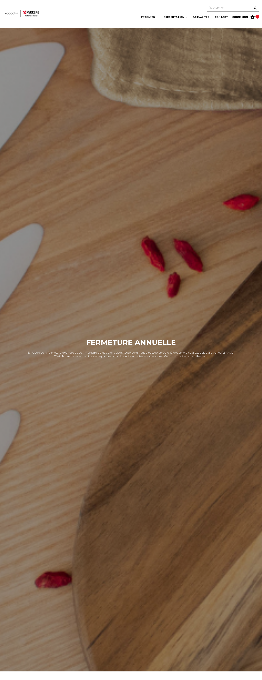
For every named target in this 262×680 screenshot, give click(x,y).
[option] (131, 349)
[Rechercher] (233, 7)
